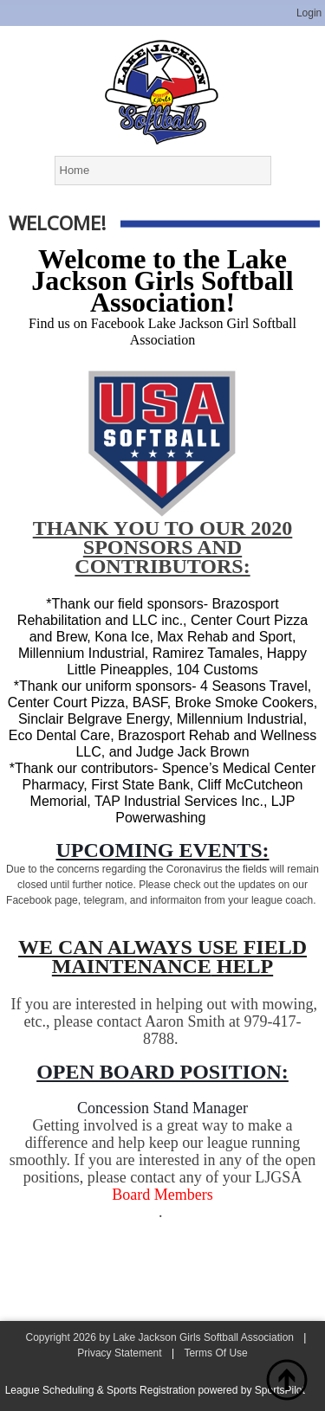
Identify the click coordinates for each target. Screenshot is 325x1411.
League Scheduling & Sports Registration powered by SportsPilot (155, 1390)
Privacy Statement (119, 1353)
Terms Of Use (215, 1353)
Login (309, 13)
